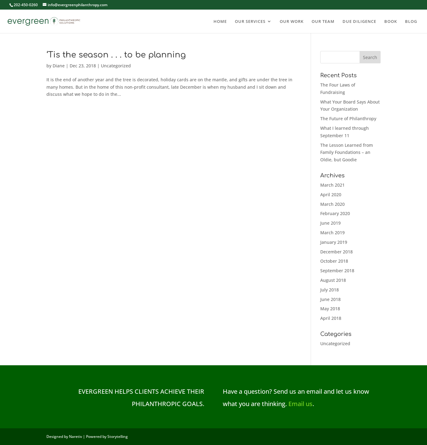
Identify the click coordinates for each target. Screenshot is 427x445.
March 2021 (332, 185)
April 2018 (330, 318)
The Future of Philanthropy (348, 118)
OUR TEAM (323, 21)
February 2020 (335, 213)
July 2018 (329, 290)
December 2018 (336, 252)
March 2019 (332, 232)
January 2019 (333, 242)
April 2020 (330, 194)
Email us (300, 404)
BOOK (390, 21)
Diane (59, 66)
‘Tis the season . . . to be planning (116, 54)
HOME (220, 21)
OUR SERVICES (250, 21)
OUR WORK (292, 21)
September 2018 (337, 270)
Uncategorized (116, 66)
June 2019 (330, 223)
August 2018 (333, 280)
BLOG (411, 21)
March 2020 (332, 204)
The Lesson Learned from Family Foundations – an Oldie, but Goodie (346, 152)
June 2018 (330, 299)
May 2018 (330, 309)
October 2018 (334, 261)
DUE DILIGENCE (359, 21)
